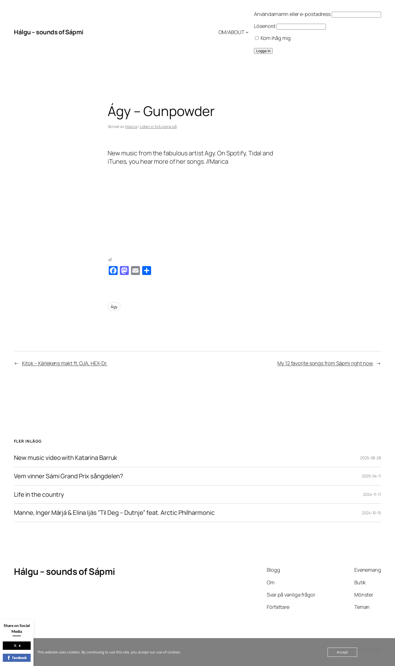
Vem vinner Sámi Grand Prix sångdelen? (68, 476)
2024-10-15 (371, 512)
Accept (342, 652)
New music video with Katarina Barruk (65, 457)
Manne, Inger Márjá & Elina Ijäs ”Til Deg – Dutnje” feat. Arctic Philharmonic (114, 512)
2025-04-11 (371, 476)
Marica (131, 126)
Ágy (114, 306)
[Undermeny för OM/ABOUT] (247, 32)
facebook (17, 657)
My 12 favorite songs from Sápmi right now (325, 363)
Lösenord (264, 26)
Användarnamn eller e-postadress (292, 14)
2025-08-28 (370, 457)
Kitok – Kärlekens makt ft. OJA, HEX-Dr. (64, 363)
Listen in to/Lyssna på (158, 126)
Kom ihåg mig (273, 38)
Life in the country (39, 494)
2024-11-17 (372, 494)
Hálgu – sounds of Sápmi (48, 32)
